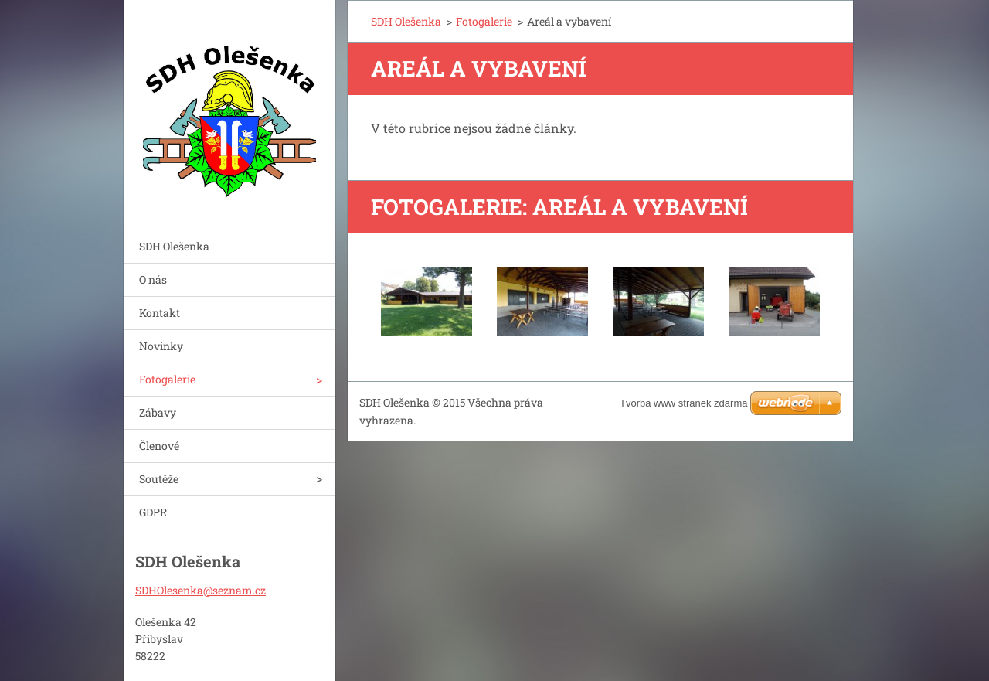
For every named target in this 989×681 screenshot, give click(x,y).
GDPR (153, 512)
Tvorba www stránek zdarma (683, 403)
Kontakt (159, 312)
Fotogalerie (167, 379)
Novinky (161, 346)
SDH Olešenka (174, 246)
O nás (153, 279)
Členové (159, 445)
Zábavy (157, 412)
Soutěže (158, 479)
